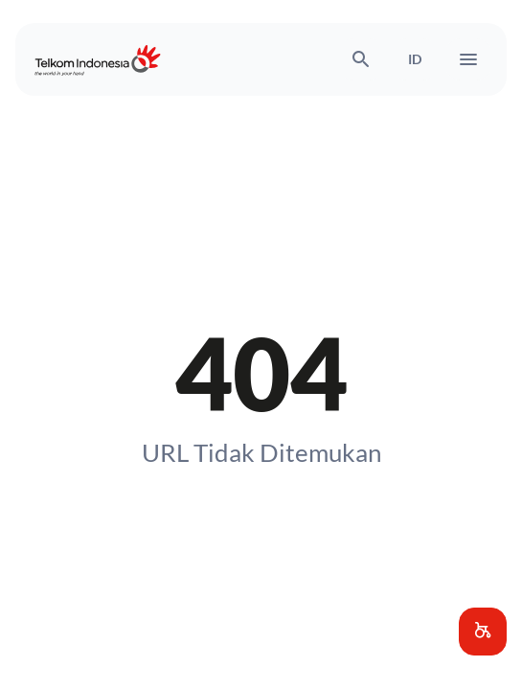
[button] (483, 632)
